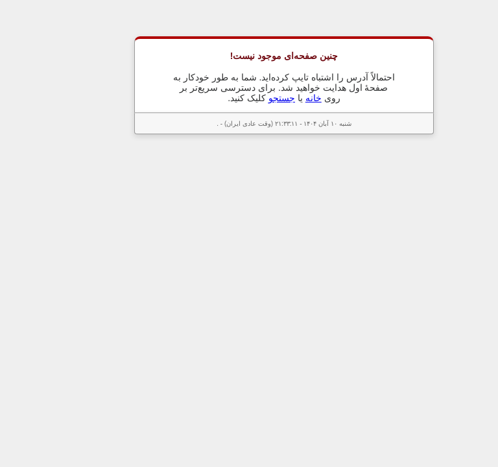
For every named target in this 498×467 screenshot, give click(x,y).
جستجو (246, 98)
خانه (278, 98)
